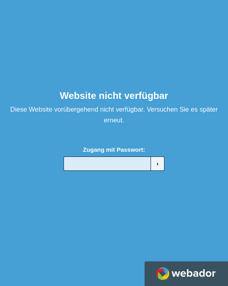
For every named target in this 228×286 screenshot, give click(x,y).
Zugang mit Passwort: (114, 149)
